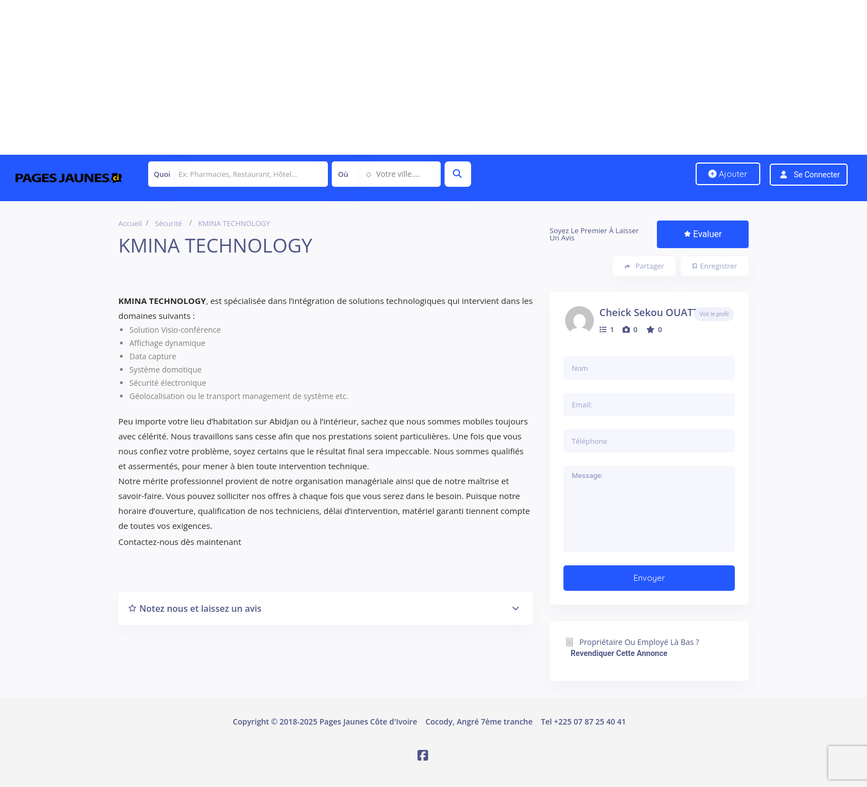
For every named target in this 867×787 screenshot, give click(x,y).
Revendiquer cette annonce (619, 653)
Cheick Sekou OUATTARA (658, 312)
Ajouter (728, 174)
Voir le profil (714, 314)
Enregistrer (715, 266)
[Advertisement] (332, 77)
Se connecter (817, 174)
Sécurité (168, 223)
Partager (644, 266)
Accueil (130, 223)
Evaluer (703, 234)
